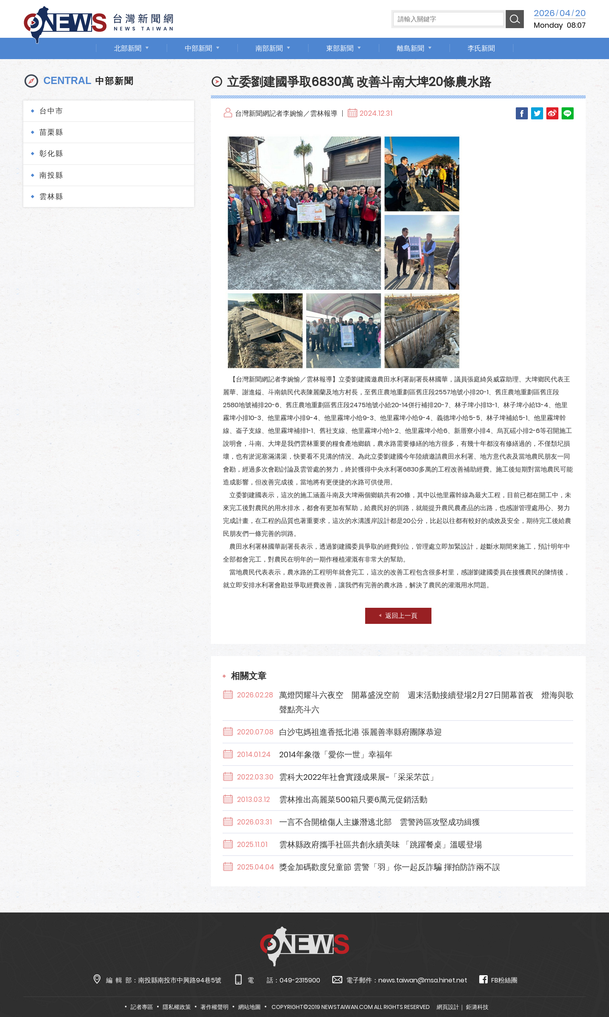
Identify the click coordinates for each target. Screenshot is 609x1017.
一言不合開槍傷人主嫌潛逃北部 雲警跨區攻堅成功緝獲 (379, 822)
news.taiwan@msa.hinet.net (422, 980)
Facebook (522, 113)
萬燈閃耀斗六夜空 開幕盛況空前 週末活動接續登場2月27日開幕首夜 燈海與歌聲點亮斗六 (426, 702)
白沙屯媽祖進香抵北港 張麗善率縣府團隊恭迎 (360, 732)
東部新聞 (340, 48)
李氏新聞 (481, 48)
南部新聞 (269, 48)
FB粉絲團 (498, 980)
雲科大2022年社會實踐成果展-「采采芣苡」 (358, 777)
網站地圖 (249, 1007)
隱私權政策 (177, 1007)
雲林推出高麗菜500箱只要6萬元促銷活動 (353, 799)
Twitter (537, 113)
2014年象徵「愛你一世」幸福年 (335, 754)
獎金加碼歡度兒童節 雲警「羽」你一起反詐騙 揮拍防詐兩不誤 (389, 867)
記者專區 (142, 1007)
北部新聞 (127, 48)
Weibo (552, 113)
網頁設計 (448, 1007)
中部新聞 (198, 48)
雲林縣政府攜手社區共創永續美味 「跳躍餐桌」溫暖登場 (380, 844)
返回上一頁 (401, 615)
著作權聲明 (214, 1007)
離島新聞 (410, 48)
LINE (568, 113)
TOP (587, 987)
